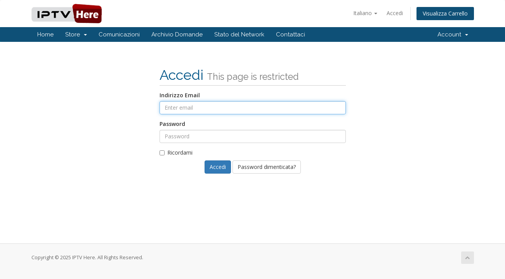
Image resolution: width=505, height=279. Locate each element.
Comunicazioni (119, 34)
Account (452, 34)
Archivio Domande (177, 34)
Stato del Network (239, 34)
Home (45, 34)
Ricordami (176, 152)
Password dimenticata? (267, 166)
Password (172, 123)
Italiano (365, 13)
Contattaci (290, 34)
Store (76, 34)
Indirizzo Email (180, 95)
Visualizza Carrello (445, 13)
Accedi (395, 13)
